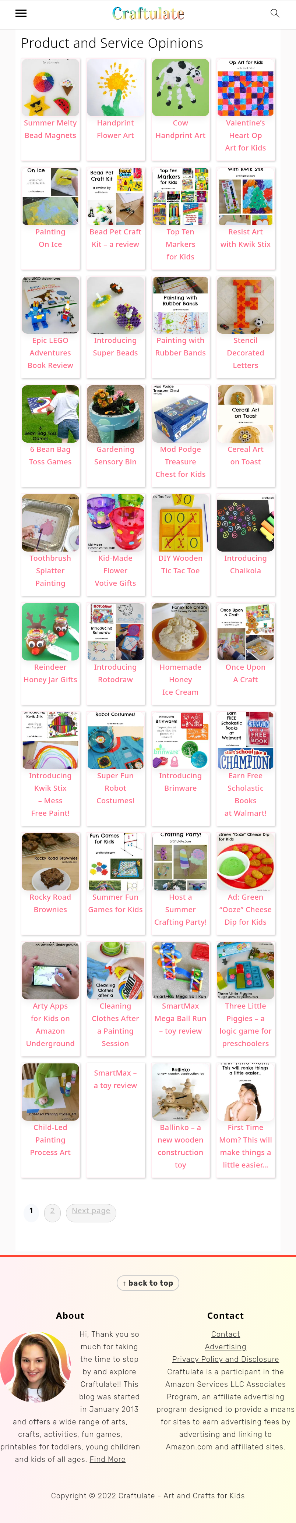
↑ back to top (148, 1283)
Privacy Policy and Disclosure (225, 1359)
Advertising (225, 1346)
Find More (108, 1459)
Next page (91, 1210)
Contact (225, 1334)
